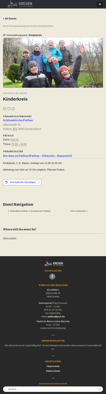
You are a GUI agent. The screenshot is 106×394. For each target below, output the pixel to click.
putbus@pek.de (56, 316)
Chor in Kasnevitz (78, 211)
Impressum (53, 366)
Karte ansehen (9, 238)
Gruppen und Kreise (15, 93)
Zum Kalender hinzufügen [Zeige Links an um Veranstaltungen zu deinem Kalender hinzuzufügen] (23, 182)
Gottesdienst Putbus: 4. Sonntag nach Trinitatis (30, 211)
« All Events (9, 18)
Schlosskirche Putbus (18, 120)
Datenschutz (53, 371)
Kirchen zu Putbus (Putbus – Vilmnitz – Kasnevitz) (37, 156)
